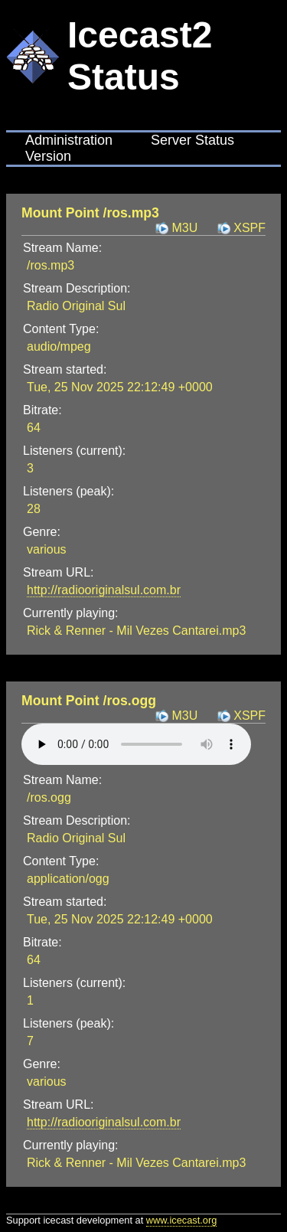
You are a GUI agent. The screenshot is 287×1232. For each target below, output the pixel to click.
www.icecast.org (181, 1220)
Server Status (192, 140)
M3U (184, 227)
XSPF (249, 227)
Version (48, 156)
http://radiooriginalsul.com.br (104, 589)
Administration (69, 140)
